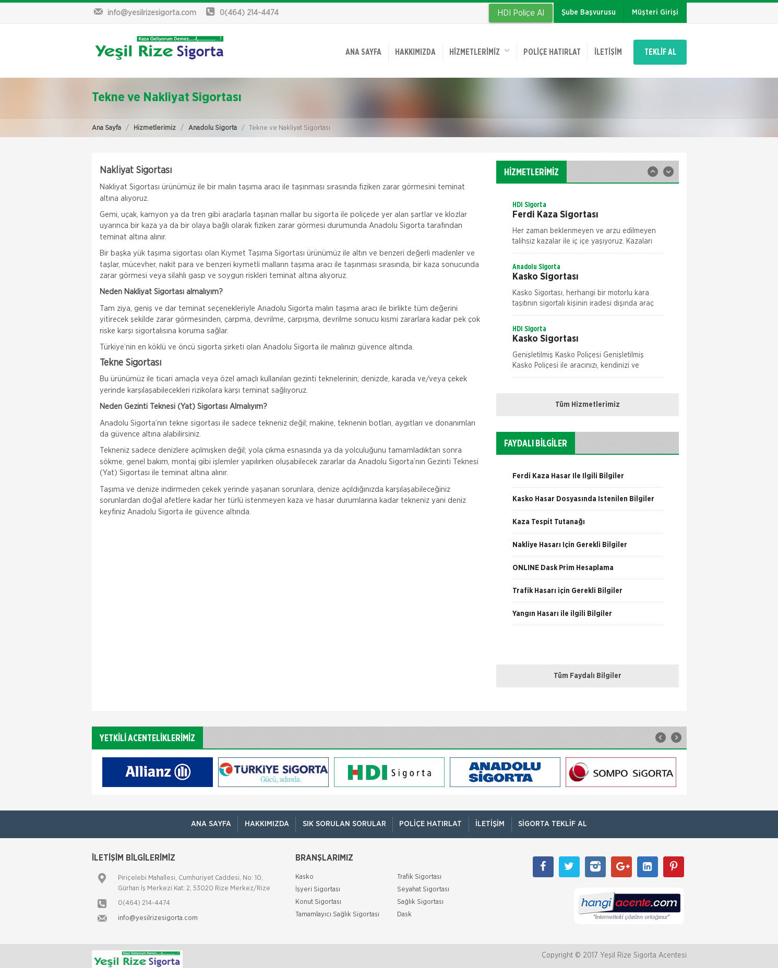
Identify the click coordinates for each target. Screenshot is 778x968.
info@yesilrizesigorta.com (158, 912)
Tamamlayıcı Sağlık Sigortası (337, 908)
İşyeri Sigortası (317, 883)
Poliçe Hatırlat (535, 48)
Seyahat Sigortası (423, 883)
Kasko (304, 870)
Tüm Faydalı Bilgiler (587, 669)
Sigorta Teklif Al (559, 817)
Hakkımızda (393, 48)
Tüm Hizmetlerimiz (587, 398)
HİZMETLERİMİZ (459, 48)
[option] (587, 220)
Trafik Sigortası (419, 870)
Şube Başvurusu (588, 12)
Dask (404, 908)
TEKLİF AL (655, 48)
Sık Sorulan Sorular (343, 817)
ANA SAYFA (338, 48)
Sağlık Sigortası (420, 895)
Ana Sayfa (106, 121)
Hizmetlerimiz (155, 121)
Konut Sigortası (318, 895)
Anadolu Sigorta (212, 121)
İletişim (593, 48)
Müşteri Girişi (655, 12)
